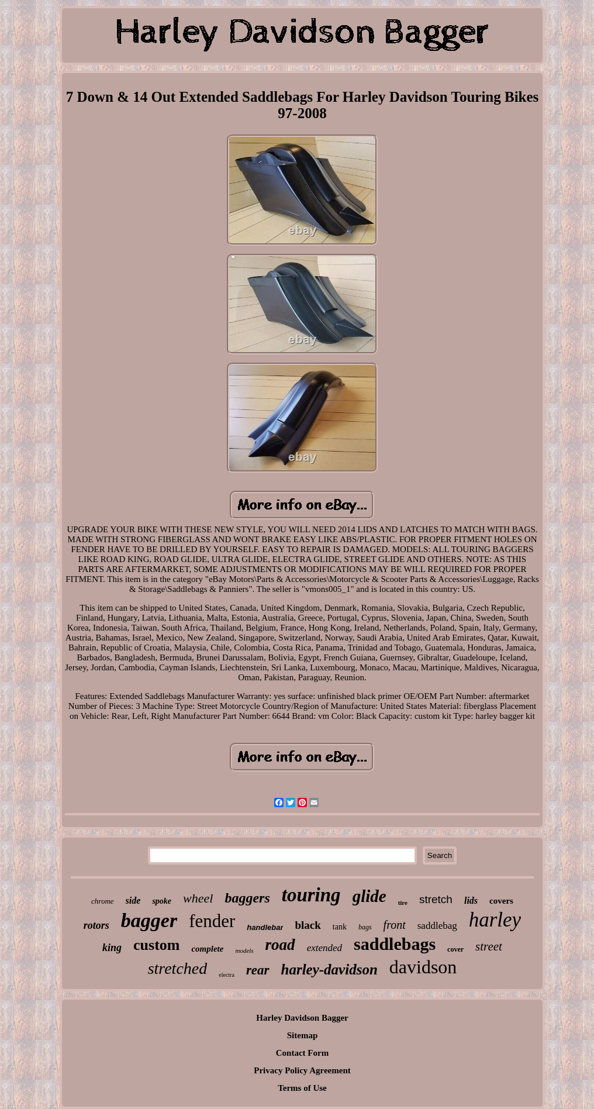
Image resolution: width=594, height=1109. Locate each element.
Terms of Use (302, 1088)
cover (455, 949)
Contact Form (302, 1053)
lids (471, 900)
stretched (178, 968)
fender (212, 921)
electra (226, 975)
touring (311, 894)
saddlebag (437, 925)
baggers (247, 897)
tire (402, 902)
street (488, 946)
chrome (102, 901)
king (112, 947)
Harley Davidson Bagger (302, 1017)
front (395, 924)
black (307, 925)
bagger (149, 920)
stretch (436, 899)
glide (369, 896)
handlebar (265, 927)
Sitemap (302, 1035)
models (244, 950)
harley (495, 919)
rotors (96, 925)
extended (324, 947)
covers (501, 900)
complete (207, 948)
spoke (161, 901)
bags (365, 927)
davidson (423, 966)
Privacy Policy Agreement (302, 1070)
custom (156, 944)
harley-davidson (329, 969)
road (280, 944)
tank (340, 926)
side (133, 900)
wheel (198, 898)
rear (258, 970)
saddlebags (395, 943)
